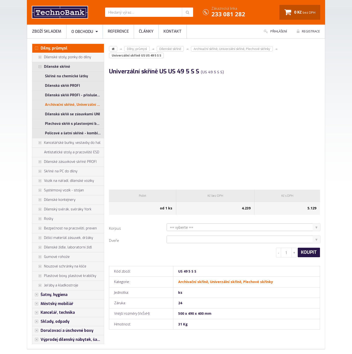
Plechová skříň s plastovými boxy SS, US (74, 123)
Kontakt (173, 31)
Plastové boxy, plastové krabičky (64, 276)
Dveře (114, 240)
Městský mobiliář (52, 303)
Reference (118, 31)
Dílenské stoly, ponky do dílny (61, 57)
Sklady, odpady (50, 321)
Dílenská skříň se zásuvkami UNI (72, 114)
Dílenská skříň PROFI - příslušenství (74, 95)
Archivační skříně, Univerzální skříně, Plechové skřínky (74, 104)
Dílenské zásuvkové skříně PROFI (64, 162)
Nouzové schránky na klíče (59, 266)
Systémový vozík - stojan (58, 190)
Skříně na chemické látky (66, 76)
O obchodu (84, 31)
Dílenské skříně (51, 66)
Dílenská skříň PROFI (62, 85)
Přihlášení (275, 31)
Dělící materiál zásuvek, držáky (62, 238)
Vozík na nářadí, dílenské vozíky (63, 181)
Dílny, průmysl (49, 48)
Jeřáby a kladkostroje (55, 285)
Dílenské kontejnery (53, 200)
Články (146, 31)
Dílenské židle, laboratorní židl (62, 247)
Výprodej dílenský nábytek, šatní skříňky (68, 339)
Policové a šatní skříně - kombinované (74, 133)
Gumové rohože (51, 257)
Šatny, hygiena (49, 294)
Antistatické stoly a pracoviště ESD (71, 152)
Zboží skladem (46, 31)
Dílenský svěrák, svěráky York (61, 209)
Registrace (308, 31)
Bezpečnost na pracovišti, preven (64, 228)
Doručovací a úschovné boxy (62, 330)
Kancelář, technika (53, 312)
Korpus (115, 228)
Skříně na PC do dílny (54, 171)
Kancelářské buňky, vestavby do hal (66, 143)
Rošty (42, 219)
